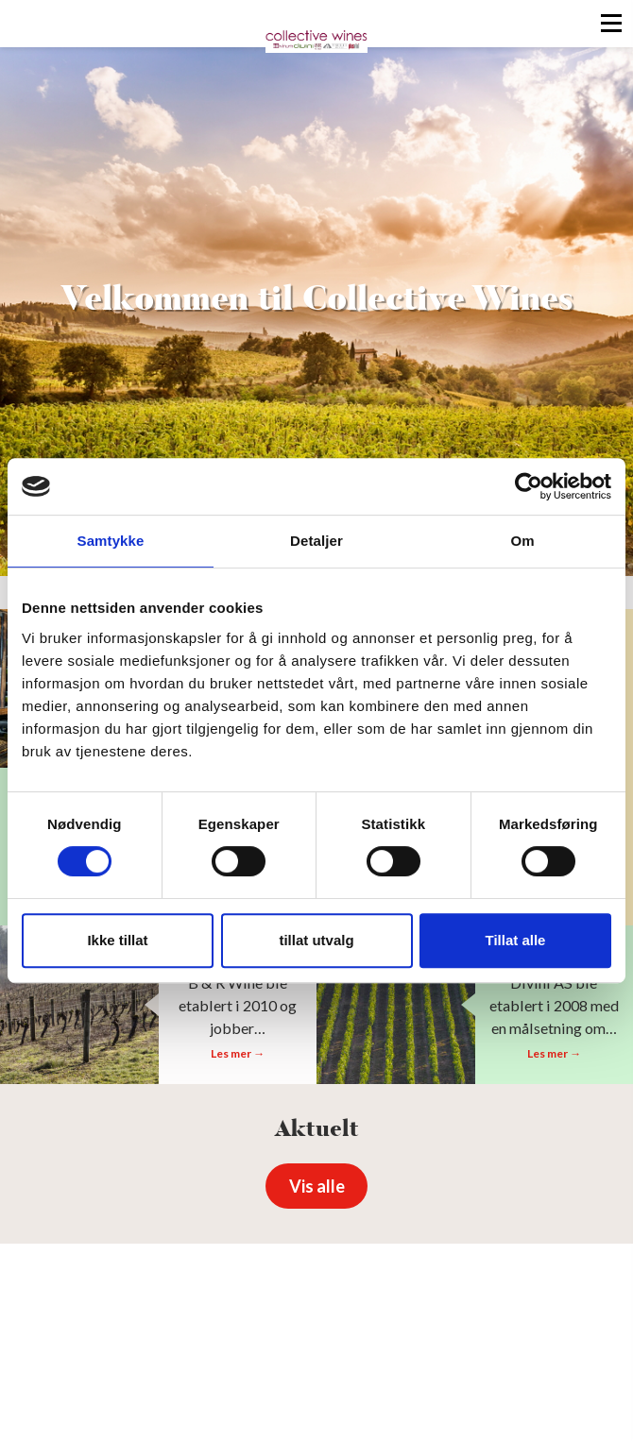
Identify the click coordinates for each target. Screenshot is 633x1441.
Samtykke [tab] (111, 541)
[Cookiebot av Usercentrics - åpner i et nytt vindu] (528, 486)
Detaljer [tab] (316, 541)
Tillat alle (516, 940)
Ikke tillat (117, 940)
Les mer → (238, 1053)
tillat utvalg (316, 940)
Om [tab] (522, 541)
